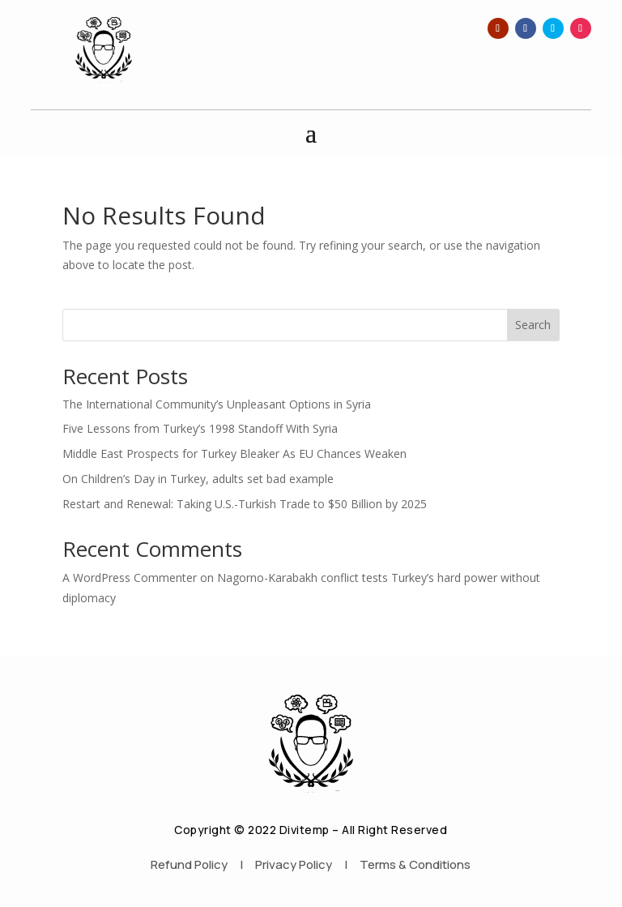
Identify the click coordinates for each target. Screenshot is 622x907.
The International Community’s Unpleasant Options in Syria (216, 404)
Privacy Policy (293, 864)
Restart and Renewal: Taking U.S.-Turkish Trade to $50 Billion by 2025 (244, 503)
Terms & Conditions (415, 864)
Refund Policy (189, 864)
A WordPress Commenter (129, 577)
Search (533, 324)
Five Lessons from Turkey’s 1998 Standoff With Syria (200, 428)
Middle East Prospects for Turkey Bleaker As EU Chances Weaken (234, 453)
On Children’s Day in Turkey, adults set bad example (198, 478)
